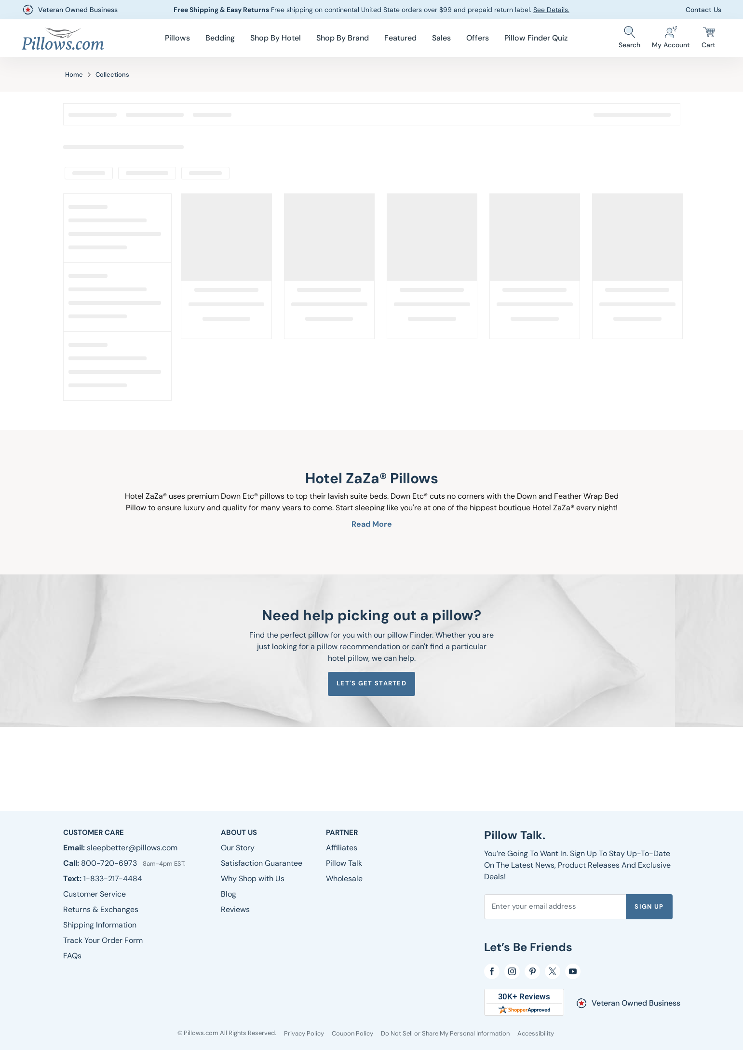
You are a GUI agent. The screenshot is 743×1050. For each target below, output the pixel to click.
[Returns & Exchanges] (100, 909)
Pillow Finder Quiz (535, 38)
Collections (112, 74)
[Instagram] (512, 971)
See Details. (551, 9)
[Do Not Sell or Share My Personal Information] (445, 1033)
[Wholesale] (344, 878)
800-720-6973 (110, 863)
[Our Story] (238, 848)
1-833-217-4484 (112, 878)
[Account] (671, 38)
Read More (371, 524)
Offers (477, 38)
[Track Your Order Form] (103, 940)
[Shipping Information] (99, 925)
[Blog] (228, 894)
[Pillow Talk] (344, 863)
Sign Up (649, 906)
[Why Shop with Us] (252, 878)
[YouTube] (573, 971)
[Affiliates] (341, 848)
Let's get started (371, 683)
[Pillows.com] (63, 38)
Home (74, 74)
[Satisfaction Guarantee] (261, 863)
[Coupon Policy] (352, 1033)
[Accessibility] (535, 1033)
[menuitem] (177, 38)
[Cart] (709, 38)
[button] (177, 38)
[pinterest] (532, 971)
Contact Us (703, 9)
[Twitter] (552, 971)
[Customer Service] (94, 894)
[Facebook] (492, 971)
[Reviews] (235, 909)
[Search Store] (629, 38)
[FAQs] (72, 956)
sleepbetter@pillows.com (132, 848)
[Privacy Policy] (304, 1033)
